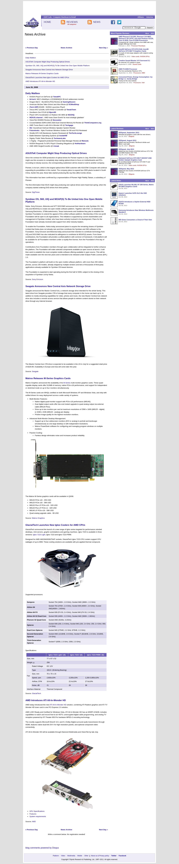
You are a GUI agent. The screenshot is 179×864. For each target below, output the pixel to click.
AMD (34, 821)
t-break (56, 146)
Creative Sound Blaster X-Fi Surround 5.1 (134, 61)
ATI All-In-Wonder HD (58, 705)
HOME (47, 22)
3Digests (131, 136)
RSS (152, 33)
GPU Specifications (36, 811)
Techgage (69, 125)
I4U (30, 128)
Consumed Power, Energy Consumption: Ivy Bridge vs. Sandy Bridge (135, 78)
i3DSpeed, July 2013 (126, 149)
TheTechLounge (75, 133)
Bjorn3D (52, 112)
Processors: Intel (139, 82)
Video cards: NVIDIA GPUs (140, 56)
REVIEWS (72, 22)
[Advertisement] (89, 8)
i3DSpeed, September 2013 (129, 133)
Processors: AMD (139, 73)
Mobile (79, 856)
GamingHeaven (69, 102)
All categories (71, 24)
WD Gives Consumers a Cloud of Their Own (135, 220)
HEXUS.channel (36, 117)
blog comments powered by (42, 848)
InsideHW (63, 136)
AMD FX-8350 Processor (128, 69)
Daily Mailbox (30, 58)
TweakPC (57, 97)
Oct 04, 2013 (123, 214)
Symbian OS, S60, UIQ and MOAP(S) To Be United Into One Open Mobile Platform (57, 66)
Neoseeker (57, 120)
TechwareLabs (60, 138)
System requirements (37, 816)
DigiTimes (36, 192)
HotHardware (80, 144)
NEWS (96, 22)
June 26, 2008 (32, 87)
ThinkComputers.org (92, 123)
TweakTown (71, 110)
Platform (56, 856)
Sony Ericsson (37, 279)
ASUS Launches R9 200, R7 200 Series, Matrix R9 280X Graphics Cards (136, 185)
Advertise (149, 17)
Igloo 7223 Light (39, 535)
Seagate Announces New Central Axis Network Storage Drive (49, 70)
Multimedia (71, 856)
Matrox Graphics (38, 518)
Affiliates (141, 17)
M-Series (66, 383)
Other (86, 856)
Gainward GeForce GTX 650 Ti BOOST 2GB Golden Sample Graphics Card (135, 159)
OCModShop (73, 104)
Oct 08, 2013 (123, 188)
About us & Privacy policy (100, 856)
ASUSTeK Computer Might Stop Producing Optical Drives (47, 62)
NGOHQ (71, 115)
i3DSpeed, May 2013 (126, 169)
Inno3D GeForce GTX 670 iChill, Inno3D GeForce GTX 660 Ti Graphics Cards (134, 50)
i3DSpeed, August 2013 (127, 140)
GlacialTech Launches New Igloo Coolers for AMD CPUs (47, 77)
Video (63, 856)
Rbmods (85, 141)
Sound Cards (137, 64)
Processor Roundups (138, 46)
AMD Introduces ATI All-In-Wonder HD (40, 81)
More (147, 33)
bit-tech (32, 99)
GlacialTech (36, 693)
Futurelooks (34, 130)
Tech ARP (34, 107)
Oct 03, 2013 (123, 221)
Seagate (35, 371)
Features (32, 814)
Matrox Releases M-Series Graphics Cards (42, 73)
